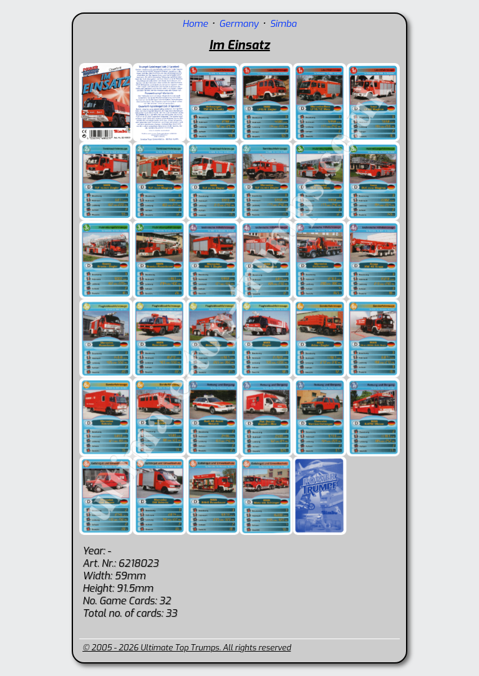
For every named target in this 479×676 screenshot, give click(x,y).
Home (195, 23)
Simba (283, 23)
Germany (238, 23)
